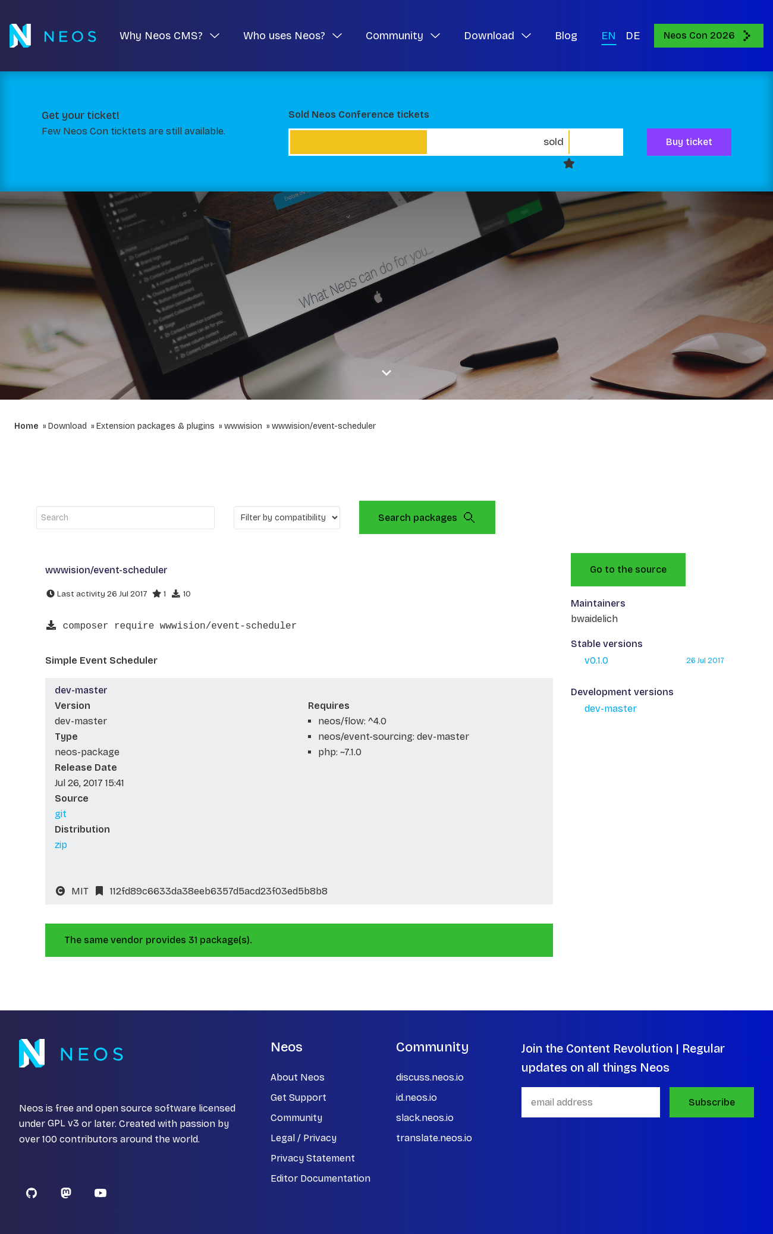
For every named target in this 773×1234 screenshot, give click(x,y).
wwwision (243, 426)
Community (296, 1117)
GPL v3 (63, 1123)
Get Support (298, 1097)
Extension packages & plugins (155, 426)
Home (26, 426)
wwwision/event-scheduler (324, 426)
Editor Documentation (320, 1178)
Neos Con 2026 (709, 36)
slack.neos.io (425, 1117)
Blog (566, 35)
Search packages (427, 517)
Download (67, 426)
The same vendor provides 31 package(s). (158, 940)
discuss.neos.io (430, 1077)
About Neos (298, 1077)
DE (633, 35)
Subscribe (712, 1102)
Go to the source (628, 569)
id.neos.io (416, 1097)
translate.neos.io (434, 1138)
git (61, 813)
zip (61, 844)
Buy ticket (689, 141)
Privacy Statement (313, 1158)
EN (608, 35)
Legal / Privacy (304, 1138)
